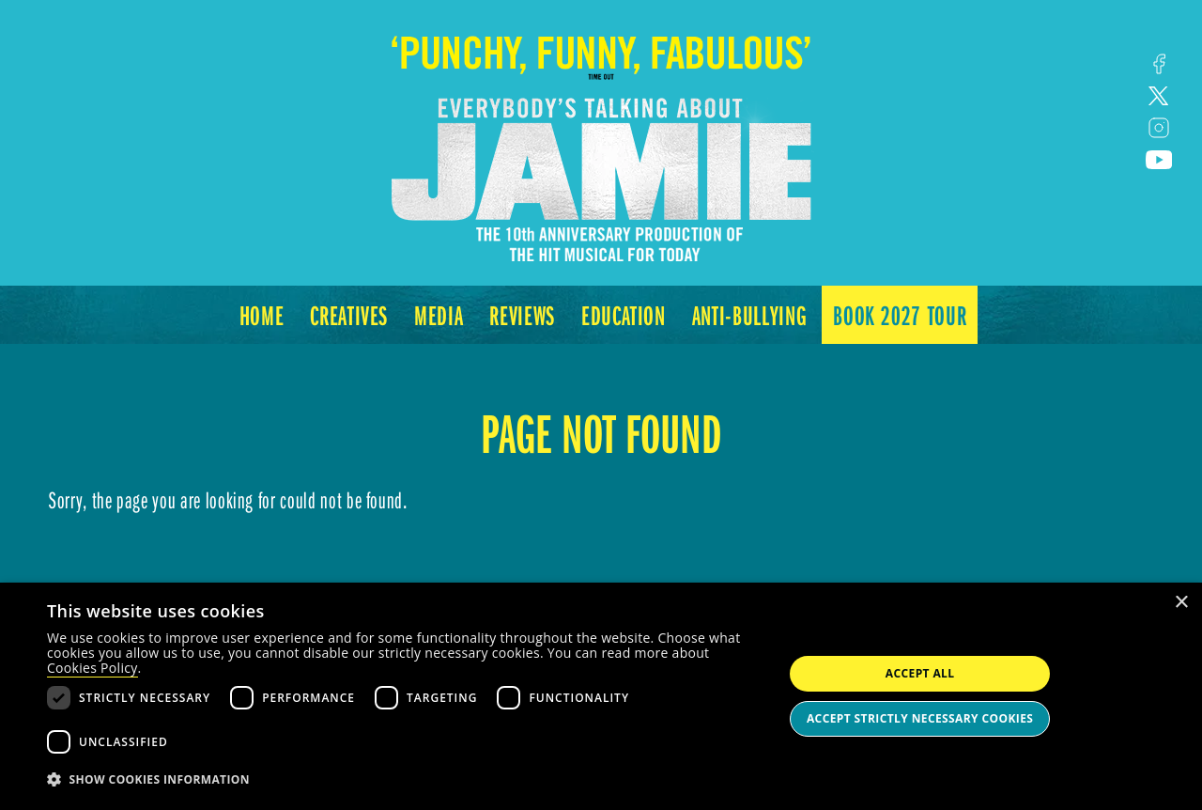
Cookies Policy (92, 668)
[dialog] (601, 696)
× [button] (1181, 603)
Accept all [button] (920, 673)
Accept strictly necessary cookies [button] (920, 718)
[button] (404, 780)
